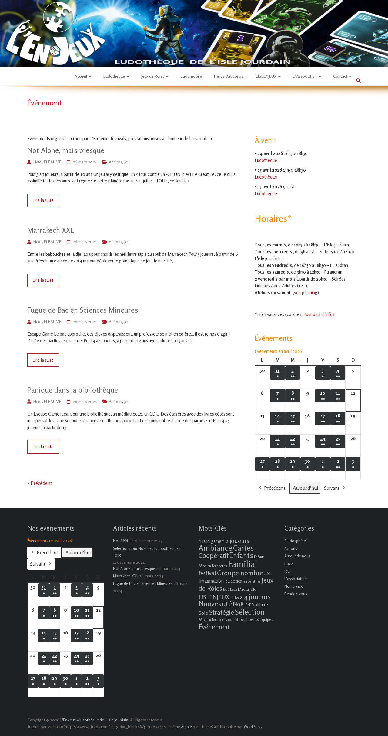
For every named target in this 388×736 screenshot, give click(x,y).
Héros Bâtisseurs (229, 76)
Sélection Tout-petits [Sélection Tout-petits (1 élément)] (213, 620)
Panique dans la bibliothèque (72, 390)
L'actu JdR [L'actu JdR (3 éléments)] (247, 589)
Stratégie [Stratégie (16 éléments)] (221, 612)
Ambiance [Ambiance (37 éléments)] (215, 548)
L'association (295, 578)
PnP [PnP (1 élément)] (248, 605)
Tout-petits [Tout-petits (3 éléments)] (249, 619)
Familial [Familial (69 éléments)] (242, 563)
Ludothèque (114, 76)
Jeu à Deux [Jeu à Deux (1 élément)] (230, 590)
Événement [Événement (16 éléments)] (214, 627)
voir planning (305, 292)
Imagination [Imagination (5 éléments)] (211, 581)
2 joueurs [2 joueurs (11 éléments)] (237, 540)
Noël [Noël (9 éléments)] (239, 603)
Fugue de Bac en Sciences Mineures (82, 310)
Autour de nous (297, 556)
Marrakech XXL (50, 230)
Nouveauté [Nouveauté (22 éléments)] (215, 603)
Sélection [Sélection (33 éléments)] (250, 611)
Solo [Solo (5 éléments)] (203, 613)
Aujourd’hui (305, 488)
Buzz (288, 563)
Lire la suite (43, 200)
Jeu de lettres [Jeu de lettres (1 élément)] (252, 581)
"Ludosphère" (295, 540)
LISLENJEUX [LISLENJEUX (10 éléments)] (214, 597)
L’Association (305, 76)
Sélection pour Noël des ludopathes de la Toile (147, 551)
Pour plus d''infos (318, 314)
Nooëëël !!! (122, 540)
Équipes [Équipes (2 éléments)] (266, 619)
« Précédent (39, 483)
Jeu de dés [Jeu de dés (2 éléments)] (233, 581)
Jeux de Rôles (152, 76)
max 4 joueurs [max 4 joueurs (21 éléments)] (250, 596)
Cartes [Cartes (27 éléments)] (243, 548)
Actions (115, 161)
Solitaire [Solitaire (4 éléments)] (260, 604)
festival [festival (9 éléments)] (207, 573)
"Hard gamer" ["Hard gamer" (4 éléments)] (212, 541)
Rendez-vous (295, 593)
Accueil (81, 76)
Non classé (293, 586)
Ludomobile (191, 76)
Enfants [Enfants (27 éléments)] (241, 555)
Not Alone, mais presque (65, 150)
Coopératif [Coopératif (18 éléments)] (213, 555)
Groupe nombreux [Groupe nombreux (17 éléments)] (243, 573)
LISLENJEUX (266, 76)
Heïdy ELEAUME (47, 161)
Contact (340, 76)
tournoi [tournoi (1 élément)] (233, 620)
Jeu (126, 161)
